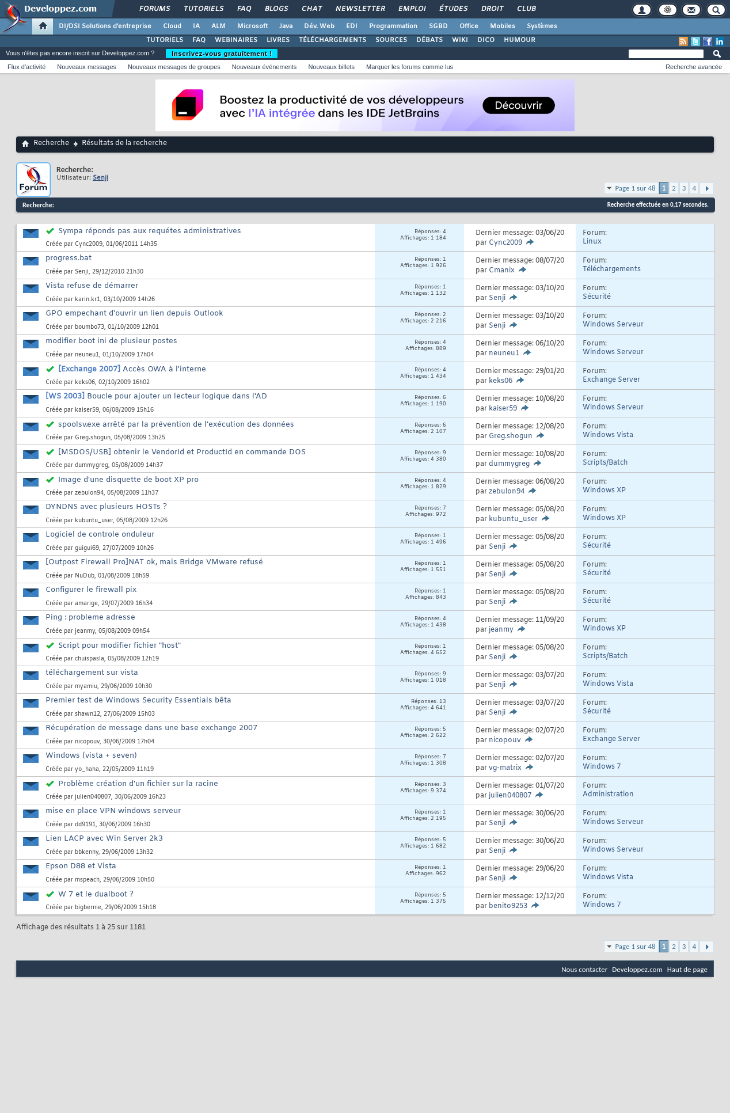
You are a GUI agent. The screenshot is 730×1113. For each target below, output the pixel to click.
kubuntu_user (94, 521)
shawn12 (87, 714)
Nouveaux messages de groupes (174, 66)
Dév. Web (319, 26)
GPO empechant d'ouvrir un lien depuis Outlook (134, 313)
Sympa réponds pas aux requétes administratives (149, 231)
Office (468, 26)
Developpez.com (637, 969)
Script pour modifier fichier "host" (119, 646)
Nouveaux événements (264, 66)
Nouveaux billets (331, 66)
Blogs (275, 9)
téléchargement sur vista (91, 673)
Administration (608, 794)
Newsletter (359, 9)
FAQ (243, 9)
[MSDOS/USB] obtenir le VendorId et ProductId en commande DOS (182, 452)
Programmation (393, 26)
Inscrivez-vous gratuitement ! (222, 53)
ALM (218, 26)
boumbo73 (89, 327)
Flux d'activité (26, 66)
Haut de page (687, 969)
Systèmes (542, 26)
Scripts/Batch (605, 463)
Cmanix (502, 270)
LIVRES (278, 40)
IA (196, 26)
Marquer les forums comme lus (409, 66)
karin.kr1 (87, 299)
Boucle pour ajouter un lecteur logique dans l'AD (177, 396)
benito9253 (508, 906)
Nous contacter (584, 969)
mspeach (87, 880)
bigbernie (88, 907)
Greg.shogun (93, 438)
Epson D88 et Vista (80, 866)
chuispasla (89, 659)
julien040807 (93, 797)
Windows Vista (608, 435)
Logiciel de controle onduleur (99, 535)
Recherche (51, 143)
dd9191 (85, 825)
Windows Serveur (613, 324)
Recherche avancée (694, 66)
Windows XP (604, 490)
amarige (86, 603)
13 (442, 701)
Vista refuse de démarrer (91, 286)
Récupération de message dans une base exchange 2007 (151, 728)
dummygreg (91, 465)
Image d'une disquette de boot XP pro (128, 480)
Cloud (172, 26)
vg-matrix (505, 768)
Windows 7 (602, 767)
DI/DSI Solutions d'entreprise (105, 26)
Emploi (411, 9)
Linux (592, 241)
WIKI (460, 40)
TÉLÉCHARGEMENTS (332, 40)
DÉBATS (429, 40)
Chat (311, 9)
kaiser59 (87, 410)
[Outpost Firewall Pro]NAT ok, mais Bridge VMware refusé (154, 562)
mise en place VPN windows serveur (113, 811)
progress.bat (68, 258)
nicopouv (87, 742)
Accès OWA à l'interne (164, 369)
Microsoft (252, 26)
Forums (154, 9)
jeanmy (85, 631)
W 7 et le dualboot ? (96, 894)
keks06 (85, 382)
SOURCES (391, 40)
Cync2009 (88, 244)
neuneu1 (87, 355)
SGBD (438, 26)
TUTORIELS (164, 40)
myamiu (86, 686)
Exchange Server (611, 380)
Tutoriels (203, 9)
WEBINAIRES (236, 40)
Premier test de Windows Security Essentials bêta (138, 700)
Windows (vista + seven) (91, 756)
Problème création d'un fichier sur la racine (138, 784)
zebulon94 (89, 493)
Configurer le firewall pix (90, 590)
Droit (492, 9)
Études (453, 9)
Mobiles (502, 26)
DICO (486, 40)
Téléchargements (612, 269)
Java (285, 26)
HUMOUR (519, 40)
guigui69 (87, 548)
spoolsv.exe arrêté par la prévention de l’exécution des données (176, 425)
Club (525, 9)
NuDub (84, 576)
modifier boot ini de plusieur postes (111, 341)
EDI (352, 26)
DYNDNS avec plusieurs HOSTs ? (106, 507)
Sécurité (597, 297)
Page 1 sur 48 (635, 188)
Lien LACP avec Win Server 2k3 (104, 839)
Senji (82, 272)
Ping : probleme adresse (90, 617)
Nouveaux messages (86, 66)
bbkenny (86, 852)
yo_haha (87, 769)
